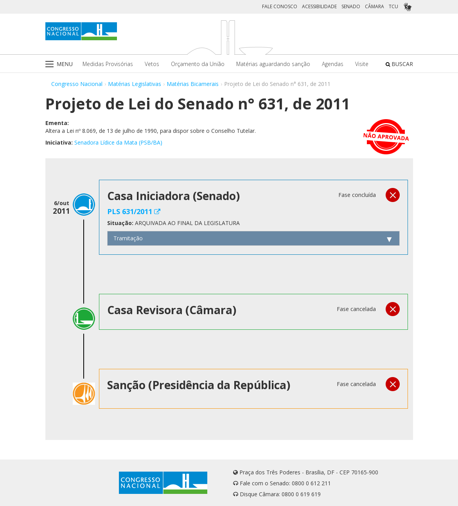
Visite (361, 64)
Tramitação (128, 238)
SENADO (350, 6)
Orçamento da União (198, 64)
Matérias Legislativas (134, 84)
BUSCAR (399, 64)
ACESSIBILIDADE (319, 6)
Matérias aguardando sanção (273, 64)
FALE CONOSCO (279, 6)
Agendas (332, 64)
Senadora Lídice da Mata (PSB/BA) (118, 142)
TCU (393, 6)
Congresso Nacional (76, 84)
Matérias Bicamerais (193, 84)
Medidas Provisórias (108, 64)
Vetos (152, 64)
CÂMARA (374, 6)
